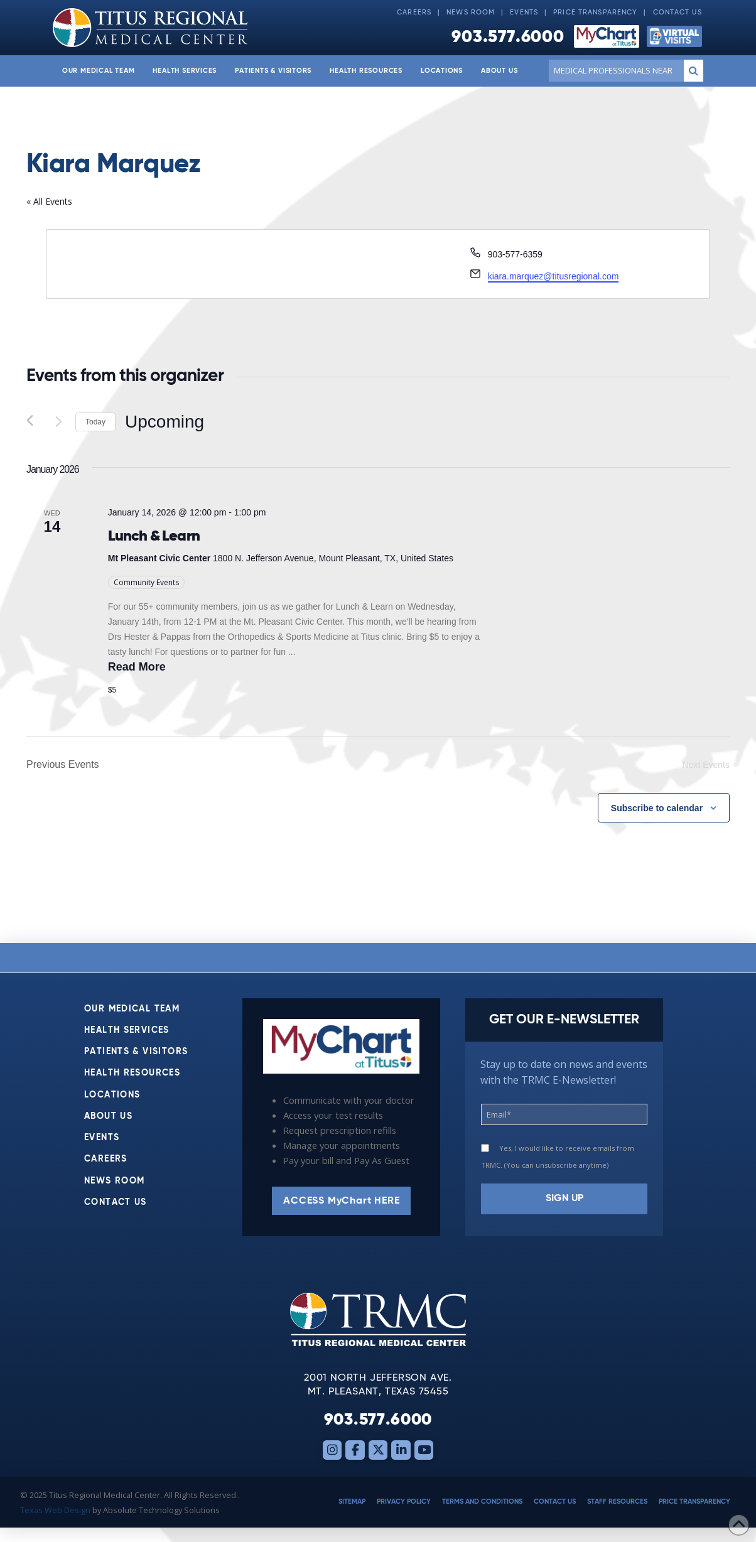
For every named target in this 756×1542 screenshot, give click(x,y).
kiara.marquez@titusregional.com (553, 276)
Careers (414, 12)
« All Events (49, 201)
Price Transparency (595, 12)
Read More (137, 666)
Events (524, 12)
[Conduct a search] (614, 70)
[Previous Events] (33, 421)
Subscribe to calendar (657, 808)
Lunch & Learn (154, 535)
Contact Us (677, 12)
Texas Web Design (55, 1510)
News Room (470, 12)
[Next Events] (58, 421)
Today (95, 422)
